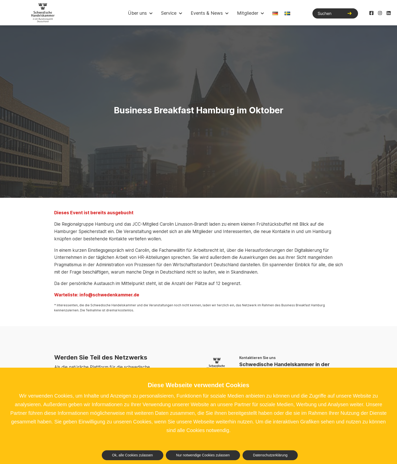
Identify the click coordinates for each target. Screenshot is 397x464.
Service (168, 13)
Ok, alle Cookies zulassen (132, 455)
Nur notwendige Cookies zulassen (203, 455)
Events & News (207, 13)
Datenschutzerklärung (270, 455)
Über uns (137, 13)
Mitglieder (247, 13)
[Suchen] (335, 13)
